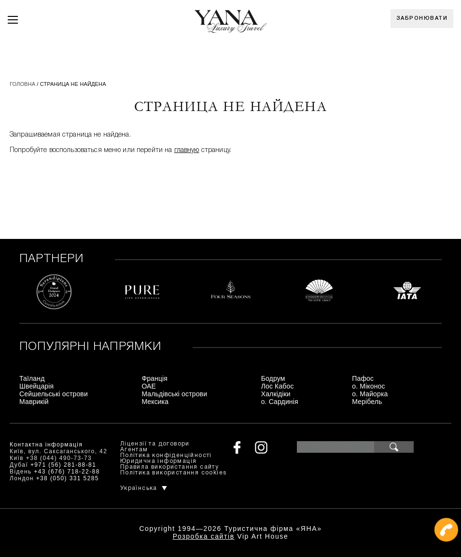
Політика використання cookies (173, 472)
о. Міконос (368, 386)
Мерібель (367, 401)
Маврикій (34, 401)
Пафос (363, 378)
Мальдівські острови (174, 394)
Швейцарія (36, 386)
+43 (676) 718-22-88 (66, 471)
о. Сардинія (279, 401)
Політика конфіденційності (166, 455)
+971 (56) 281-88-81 (63, 464)
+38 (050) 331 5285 (67, 478)
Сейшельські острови (53, 394)
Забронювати (422, 18)
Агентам (134, 449)
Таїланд (31, 378)
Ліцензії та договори (155, 443)
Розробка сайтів (204, 536)
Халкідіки (276, 394)
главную (186, 150)
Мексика (154, 401)
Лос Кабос (277, 386)
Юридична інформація (158, 461)
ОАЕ (148, 386)
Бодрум (273, 378)
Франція (154, 378)
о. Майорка (370, 394)
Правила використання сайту (169, 467)
